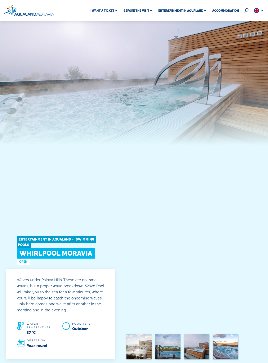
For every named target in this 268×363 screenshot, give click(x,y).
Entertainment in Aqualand (45, 239)
